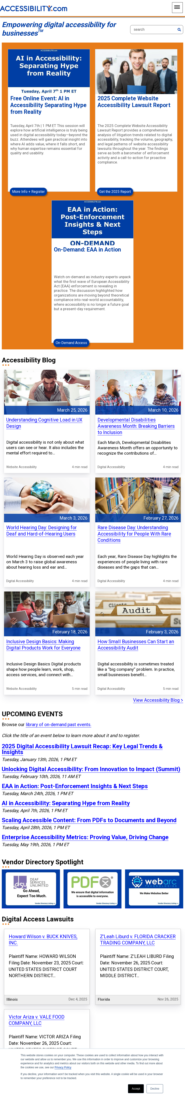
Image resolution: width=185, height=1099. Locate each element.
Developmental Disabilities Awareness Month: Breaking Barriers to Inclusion (136, 376)
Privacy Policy (63, 1067)
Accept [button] (136, 1088)
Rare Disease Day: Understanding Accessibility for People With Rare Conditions (134, 479)
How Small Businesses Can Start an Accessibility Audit (136, 578)
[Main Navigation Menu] (177, 7)
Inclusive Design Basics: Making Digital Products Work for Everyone (43, 578)
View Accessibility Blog (158, 622)
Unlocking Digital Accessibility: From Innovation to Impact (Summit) (91, 691)
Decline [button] (154, 1088)
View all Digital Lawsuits (157, 974)
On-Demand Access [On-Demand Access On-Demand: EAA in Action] (71, 293)
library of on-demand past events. (58, 646)
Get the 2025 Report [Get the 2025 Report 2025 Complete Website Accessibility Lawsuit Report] (115, 167)
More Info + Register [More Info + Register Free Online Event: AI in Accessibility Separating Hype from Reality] (28, 167)
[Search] (156, 29)
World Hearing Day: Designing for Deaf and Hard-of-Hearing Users (41, 476)
